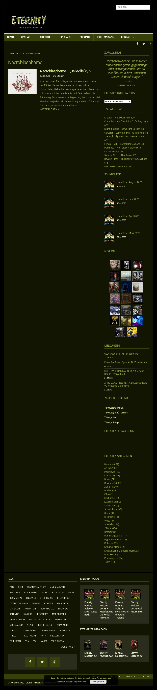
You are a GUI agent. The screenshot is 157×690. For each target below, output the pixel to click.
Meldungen (111, 345)
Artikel (107, 467)
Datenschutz (131, 676)
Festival (48, 603)
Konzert (27, 613)
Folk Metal (63, 603)
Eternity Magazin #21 (137, 654)
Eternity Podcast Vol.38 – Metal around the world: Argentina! (106, 610)
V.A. (35, 640)
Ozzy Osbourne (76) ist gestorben (121, 353)
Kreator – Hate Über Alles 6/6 (119, 117)
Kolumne (109, 543)
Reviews (25, 37)
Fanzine (36, 603)
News (10, 37)
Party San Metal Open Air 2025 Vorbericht (126, 362)
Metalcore (60, 619)
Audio (107, 486)
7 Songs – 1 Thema (116, 398)
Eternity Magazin (19, 603)
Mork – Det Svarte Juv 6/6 (118, 166)
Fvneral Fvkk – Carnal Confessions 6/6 (124, 143)
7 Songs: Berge (111, 422)
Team (107, 561)
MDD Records (59, 613)
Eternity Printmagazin (93, 629)
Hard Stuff (30, 608)
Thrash (13, 635)
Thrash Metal (28, 635)
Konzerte (109, 475)
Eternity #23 (46, 597)
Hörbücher (109, 497)
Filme (107, 494)
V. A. (27, 640)
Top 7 (43, 635)
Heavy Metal (47, 608)
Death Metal (57, 592)
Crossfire (109, 531)
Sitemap (147, 676)
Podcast (85, 37)
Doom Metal (16, 597)
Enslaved (31, 597)
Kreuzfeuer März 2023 (128, 232)
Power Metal (29, 630)
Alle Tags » (68, 646)
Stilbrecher (109, 516)
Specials (65, 37)
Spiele (107, 512)
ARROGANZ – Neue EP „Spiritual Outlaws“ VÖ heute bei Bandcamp (126, 384)
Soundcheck (112, 174)
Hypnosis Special (113, 539)
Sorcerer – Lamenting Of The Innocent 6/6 (126, 132)
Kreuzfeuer (42, 613)
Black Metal (30, 592)
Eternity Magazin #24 (90, 654)
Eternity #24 (63, 597)
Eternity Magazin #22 (121, 654)
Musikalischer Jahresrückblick (120, 550)
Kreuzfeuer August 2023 (129, 182)
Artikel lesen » (126, 85)
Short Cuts (109, 505)
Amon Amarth (57, 586)
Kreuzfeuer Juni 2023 (128, 199)
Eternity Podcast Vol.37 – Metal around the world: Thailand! (121, 610)
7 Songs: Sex (110, 417)
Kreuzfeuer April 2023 (128, 215)
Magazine (109, 501)
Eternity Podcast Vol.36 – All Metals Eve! (136, 607)
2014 (20, 586)
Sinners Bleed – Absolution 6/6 (120, 155)
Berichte (44, 37)
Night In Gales (44, 624)
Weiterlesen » (49, 109)
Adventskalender (36, 586)
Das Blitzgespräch (113, 535)
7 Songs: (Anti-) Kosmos (116, 412)
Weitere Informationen (76, 682)
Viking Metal (58, 640)
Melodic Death (17, 619)
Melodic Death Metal (40, 619)
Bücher (108, 490)
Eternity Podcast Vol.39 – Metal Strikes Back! (90, 608)
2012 (12, 586)
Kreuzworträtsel (112, 546)
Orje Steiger (58, 75)
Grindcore (15, 608)
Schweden (64, 630)
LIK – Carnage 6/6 (113, 151)
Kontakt (126, 37)
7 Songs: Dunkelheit (113, 407)
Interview (63, 608)
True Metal (15, 640)
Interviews (109, 471)
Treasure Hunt (58, 635)
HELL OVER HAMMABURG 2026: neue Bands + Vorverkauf (124, 372)
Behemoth (15, 592)
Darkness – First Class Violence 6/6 (122, 147)
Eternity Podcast (90, 578)
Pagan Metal (62, 624)
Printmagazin (105, 37)
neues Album (16, 624)
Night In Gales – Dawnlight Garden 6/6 (124, 128)
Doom (71, 592)
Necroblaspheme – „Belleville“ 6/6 (65, 70)
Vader (44, 640)
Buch (44, 592)
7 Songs (108, 527)
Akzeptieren (98, 681)
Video (107, 520)
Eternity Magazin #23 (106, 654)
